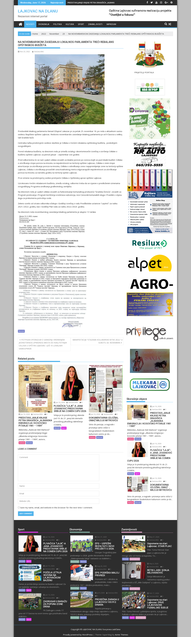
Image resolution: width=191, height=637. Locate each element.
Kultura (70, 24)
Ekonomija (43, 24)
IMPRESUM (111, 24)
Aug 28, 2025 (99, 566)
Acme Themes (121, 632)
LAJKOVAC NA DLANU (38, 11)
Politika (57, 24)
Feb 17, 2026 (151, 587)
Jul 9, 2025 (98, 593)
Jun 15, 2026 (47, 566)
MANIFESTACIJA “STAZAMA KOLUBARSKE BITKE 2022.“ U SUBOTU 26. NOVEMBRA (98, 341)
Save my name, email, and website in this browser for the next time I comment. (56, 507)
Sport (81, 24)
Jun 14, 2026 (47, 595)
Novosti (30, 24)
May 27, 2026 (152, 537)
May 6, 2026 (151, 560)
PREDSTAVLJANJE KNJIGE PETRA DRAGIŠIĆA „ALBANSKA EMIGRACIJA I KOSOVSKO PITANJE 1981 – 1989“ (113, 2)
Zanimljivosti (95, 24)
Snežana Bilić (38, 51)
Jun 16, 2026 (24, 414)
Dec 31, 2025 (99, 537)
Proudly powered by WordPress (78, 632)
